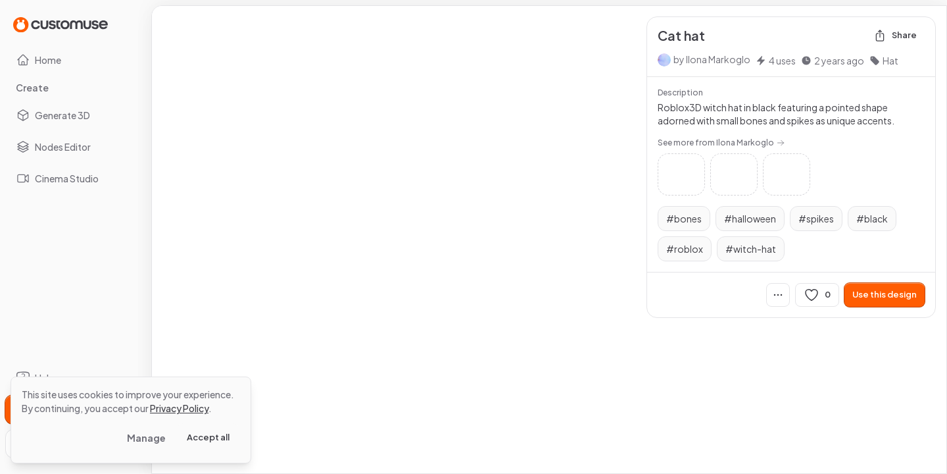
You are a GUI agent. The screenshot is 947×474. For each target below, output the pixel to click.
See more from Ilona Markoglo (721, 142)
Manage (146, 438)
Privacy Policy (179, 408)
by (711, 59)
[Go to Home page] (60, 24)
